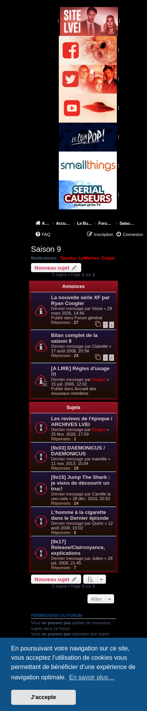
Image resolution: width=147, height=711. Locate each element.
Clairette (100, 346)
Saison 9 (46, 249)
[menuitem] (42, 234)
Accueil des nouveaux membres (73, 391)
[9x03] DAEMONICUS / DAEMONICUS (78, 451)
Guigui (108, 258)
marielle (99, 459)
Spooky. (68, 258)
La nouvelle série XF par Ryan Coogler (80, 300)
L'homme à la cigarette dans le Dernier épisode (80, 515)
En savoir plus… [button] (92, 677)
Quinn (97, 523)
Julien (97, 558)
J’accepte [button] (43, 697)
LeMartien (89, 258)
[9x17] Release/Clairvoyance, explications (78, 547)
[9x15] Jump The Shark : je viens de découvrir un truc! (80, 483)
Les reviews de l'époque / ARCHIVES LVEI (82, 421)
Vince (97, 308)
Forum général (89, 317)
